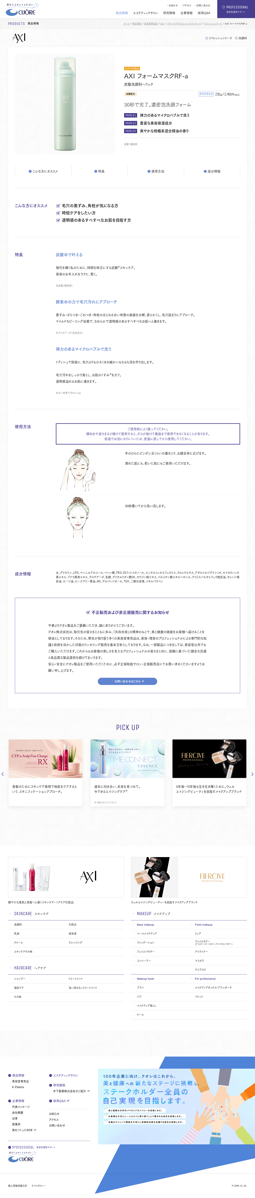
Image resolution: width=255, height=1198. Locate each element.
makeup (144, 913)
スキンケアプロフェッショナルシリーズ (184, 23)
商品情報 (136, 23)
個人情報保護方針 (17, 1186)
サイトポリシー (39, 1186)
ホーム (126, 23)
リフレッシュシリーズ (213, 23)
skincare (23, 913)
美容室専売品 (150, 23)
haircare (23, 967)
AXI (162, 23)
